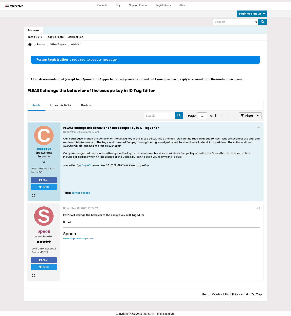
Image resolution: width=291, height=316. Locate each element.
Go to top (254, 294)
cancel (76, 192)
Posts (37, 105)
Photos (86, 105)
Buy (118, 5)
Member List (75, 37)
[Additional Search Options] (256, 22)
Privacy (237, 294)
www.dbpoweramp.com (78, 238)
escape (85, 192)
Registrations (163, 5)
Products (102, 5)
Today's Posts (55, 37)
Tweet (43, 186)
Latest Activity (60, 105)
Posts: (35, 172)
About (182, 5)
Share (44, 180)
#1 (258, 127)
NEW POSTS (35, 37)
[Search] (235, 22)
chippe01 (85, 165)
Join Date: (37, 168)
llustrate (13, 6)
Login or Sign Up (252, 13)
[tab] (36, 105)
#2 (258, 208)
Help (205, 294)
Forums (33, 30)
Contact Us (220, 294)
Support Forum (138, 5)
